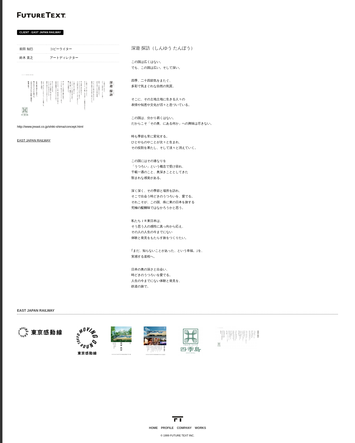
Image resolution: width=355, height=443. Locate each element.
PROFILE (167, 428)
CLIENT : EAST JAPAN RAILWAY (40, 32)
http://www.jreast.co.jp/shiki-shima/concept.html (50, 126)
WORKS (200, 428)
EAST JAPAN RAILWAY (34, 140)
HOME (153, 428)
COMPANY (184, 428)
